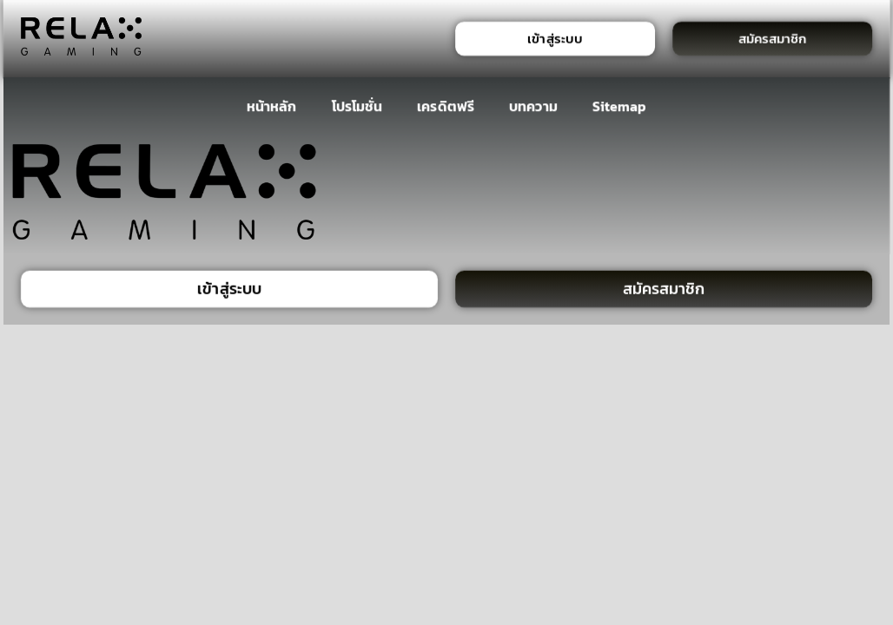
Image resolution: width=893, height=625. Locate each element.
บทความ (533, 105)
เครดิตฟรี (445, 105)
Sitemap (619, 105)
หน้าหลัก (271, 105)
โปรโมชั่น (356, 105)
